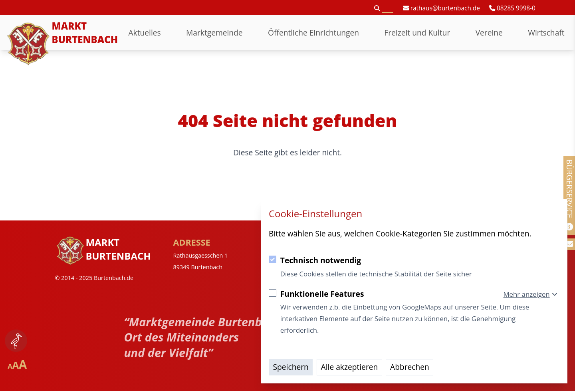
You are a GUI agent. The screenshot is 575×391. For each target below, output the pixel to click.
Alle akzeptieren (349, 366)
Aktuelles (144, 32)
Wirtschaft (546, 32)
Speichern (291, 366)
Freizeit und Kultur (417, 32)
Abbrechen (409, 366)
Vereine (489, 32)
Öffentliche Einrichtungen (313, 32)
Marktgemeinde (214, 32)
